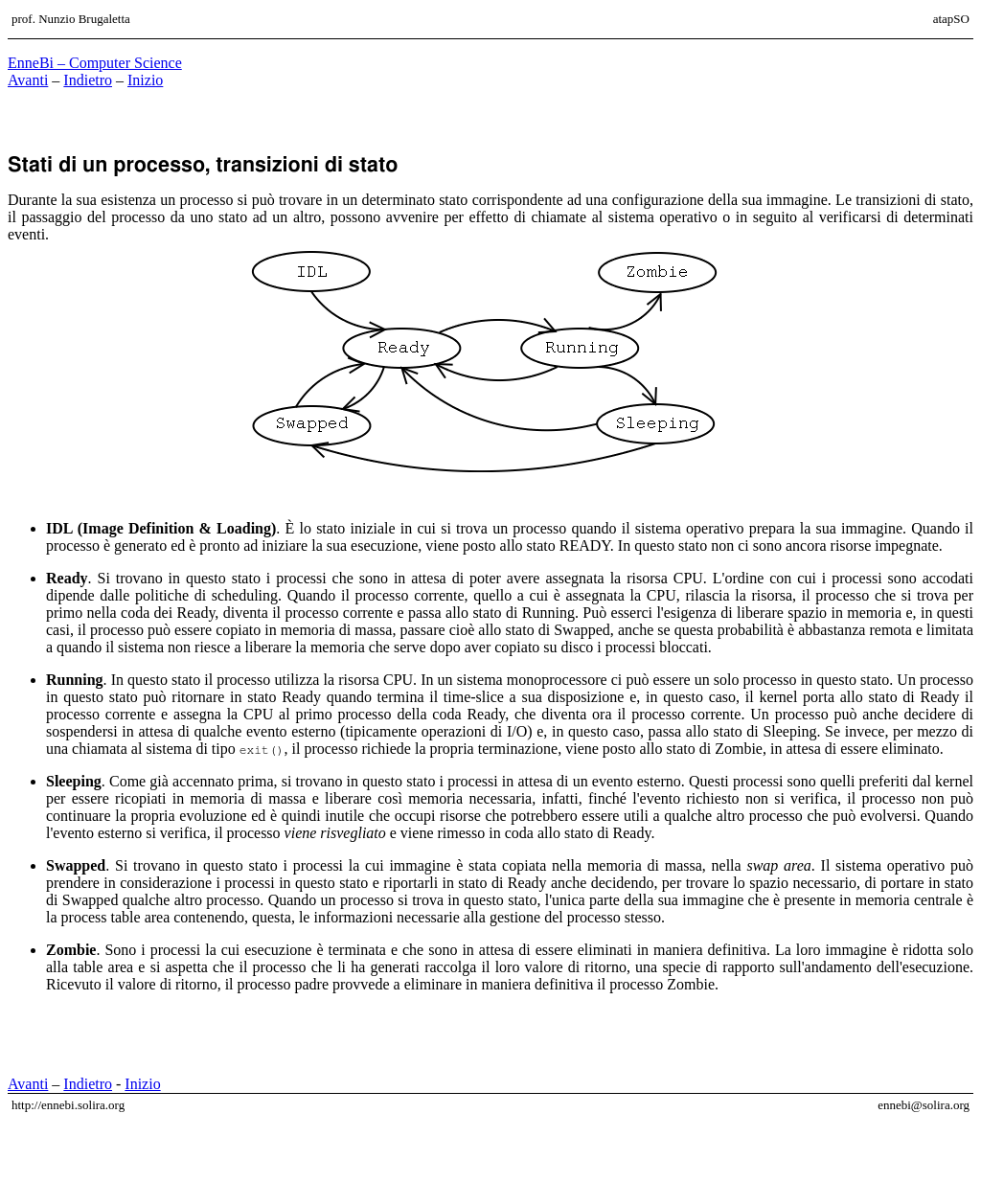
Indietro (87, 80)
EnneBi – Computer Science (95, 63)
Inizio (145, 80)
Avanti (28, 80)
